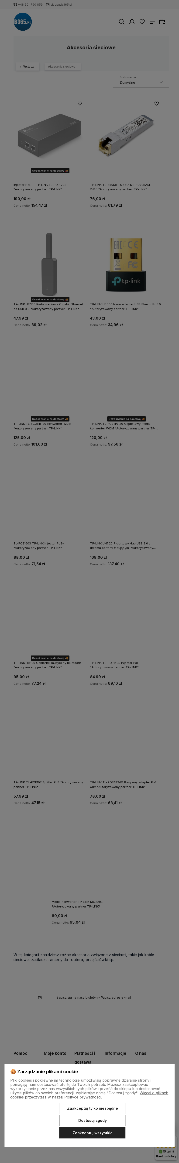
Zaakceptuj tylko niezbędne (92, 1108)
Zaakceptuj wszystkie (92, 1133)
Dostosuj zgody (92, 1120)
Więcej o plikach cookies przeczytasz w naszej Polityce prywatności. (89, 1095)
